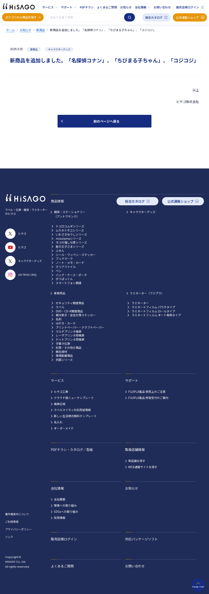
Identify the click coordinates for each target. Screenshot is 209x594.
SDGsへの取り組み (66, 511)
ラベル (60, 307)
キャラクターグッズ (142, 212)
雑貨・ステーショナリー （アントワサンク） (69, 214)
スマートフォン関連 (68, 283)
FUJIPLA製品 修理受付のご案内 (148, 398)
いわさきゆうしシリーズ (71, 234)
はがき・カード (66, 323)
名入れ (58, 422)
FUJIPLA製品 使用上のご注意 (147, 392)
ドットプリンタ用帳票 (70, 339)
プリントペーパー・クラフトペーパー (80, 327)
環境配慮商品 (64, 355)
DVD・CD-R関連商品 (69, 311)
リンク (9, 537)
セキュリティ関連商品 (70, 303)
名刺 (58, 319)
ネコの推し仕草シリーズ (71, 242)
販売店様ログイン (187, 7)
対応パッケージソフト (141, 538)
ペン (58, 271)
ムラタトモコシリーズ (70, 230)
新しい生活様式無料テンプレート (75, 416)
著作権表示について (17, 514)
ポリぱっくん (64, 279)
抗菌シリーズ (64, 359)
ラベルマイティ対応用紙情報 (72, 410)
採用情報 (59, 518)
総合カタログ (153, 17)
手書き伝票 (63, 343)
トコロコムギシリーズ (70, 226)
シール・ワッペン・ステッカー (76, 254)
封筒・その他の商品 (68, 347)
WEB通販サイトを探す (142, 467)
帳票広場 (59, 404)
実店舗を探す (136, 461)
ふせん (60, 250)
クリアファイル (66, 267)
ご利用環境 (11, 522)
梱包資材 (61, 351)
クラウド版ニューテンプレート (74, 398)
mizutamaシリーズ (68, 238)
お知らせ (126, 7)
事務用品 (59, 293)
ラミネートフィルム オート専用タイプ (156, 315)
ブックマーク (64, 258)
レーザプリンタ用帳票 (70, 335)
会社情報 (140, 7)
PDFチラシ (87, 7)
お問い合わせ (162, 7)
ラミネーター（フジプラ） (147, 293)
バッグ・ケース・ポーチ (71, 275)
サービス (48, 7)
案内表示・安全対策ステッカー (76, 315)
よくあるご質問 (107, 7)
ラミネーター (140, 303)
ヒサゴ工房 (61, 392)
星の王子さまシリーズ (70, 246)
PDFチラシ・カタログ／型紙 (72, 449)
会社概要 (59, 499)
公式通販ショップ (187, 17)
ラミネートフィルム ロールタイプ (153, 311)
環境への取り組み (65, 505)
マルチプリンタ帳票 (68, 331)
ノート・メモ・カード (70, 262)
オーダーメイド (64, 428)
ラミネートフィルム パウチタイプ (153, 307)
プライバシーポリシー (18, 529)
